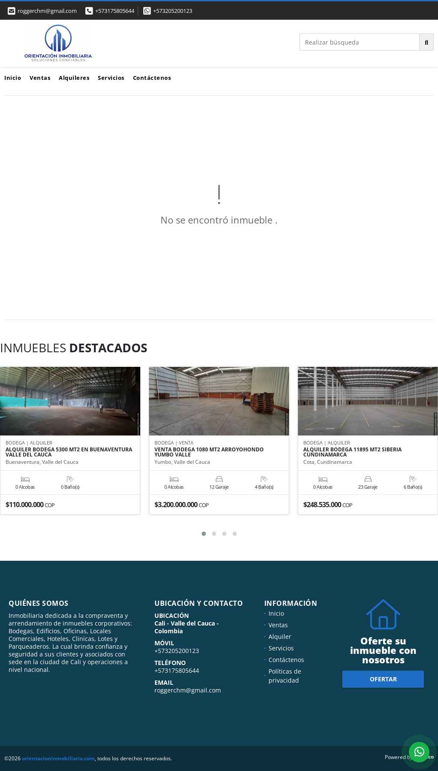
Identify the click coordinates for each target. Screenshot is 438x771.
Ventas (40, 78)
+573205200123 (172, 11)
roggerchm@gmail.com (187, 690)
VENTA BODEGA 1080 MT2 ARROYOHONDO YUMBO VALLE (209, 452)
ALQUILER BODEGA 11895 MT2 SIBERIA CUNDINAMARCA (352, 452)
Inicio (12, 78)
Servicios (111, 78)
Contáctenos (152, 78)
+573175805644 (114, 11)
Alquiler (280, 636)
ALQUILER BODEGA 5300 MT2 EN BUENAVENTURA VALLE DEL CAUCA (69, 452)
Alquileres (74, 78)
